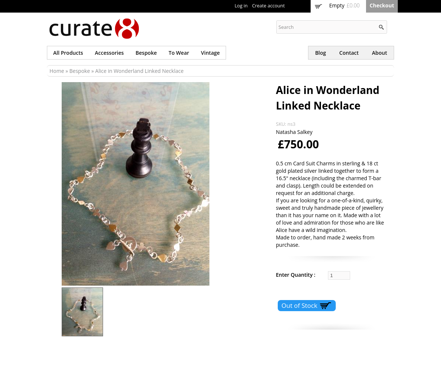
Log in (241, 6)
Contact (349, 52)
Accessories (109, 52)
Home (56, 70)
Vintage (210, 52)
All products (68, 52)
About (379, 52)
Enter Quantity (295, 274)
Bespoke (146, 52)
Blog (320, 52)
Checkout (382, 5)
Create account (268, 6)
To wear (179, 52)
